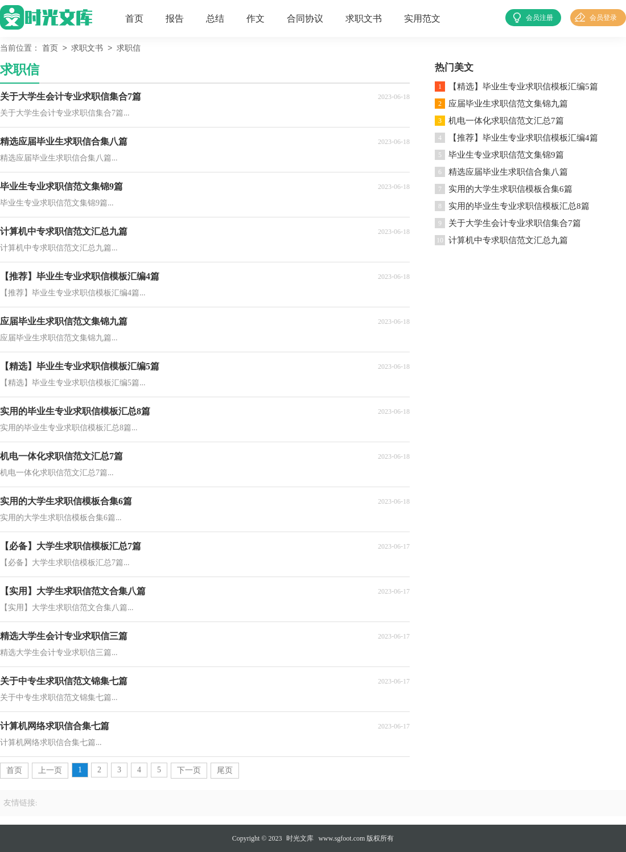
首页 (134, 18)
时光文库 (300, 838)
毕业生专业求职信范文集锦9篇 (506, 154)
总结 (215, 18)
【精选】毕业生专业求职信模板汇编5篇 (523, 86)
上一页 (50, 770)
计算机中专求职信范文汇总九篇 (508, 240)
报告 (175, 18)
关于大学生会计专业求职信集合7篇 (514, 223)
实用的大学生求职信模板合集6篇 (510, 189)
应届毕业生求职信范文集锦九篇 (508, 103)
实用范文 (422, 18)
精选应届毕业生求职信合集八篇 (508, 171)
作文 (255, 18)
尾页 (225, 770)
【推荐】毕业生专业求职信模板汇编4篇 (523, 137)
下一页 (189, 770)
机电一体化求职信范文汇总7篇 (506, 120)
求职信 (129, 48)
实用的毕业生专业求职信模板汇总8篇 (519, 206)
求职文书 (363, 18)
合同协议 (305, 18)
